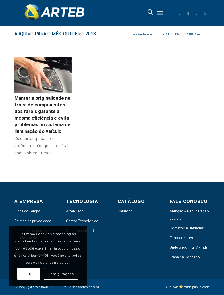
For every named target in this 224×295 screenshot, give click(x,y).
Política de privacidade (32, 221)
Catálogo (125, 211)
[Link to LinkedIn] (188, 13)
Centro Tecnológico (82, 221)
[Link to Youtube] (196, 13)
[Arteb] (53, 13)
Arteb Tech (75, 211)
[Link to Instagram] (205, 13)
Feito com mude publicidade (187, 287)
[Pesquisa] (147, 13)
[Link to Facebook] (179, 13)
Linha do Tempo (27, 211)
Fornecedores (181, 237)
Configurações (61, 274)
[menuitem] (147, 13)
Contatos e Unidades (187, 228)
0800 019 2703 (60, 287)
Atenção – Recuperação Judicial (189, 215)
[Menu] (160, 13)
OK (28, 274)
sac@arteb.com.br (86, 287)
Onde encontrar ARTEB (188, 247)
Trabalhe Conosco (185, 257)
